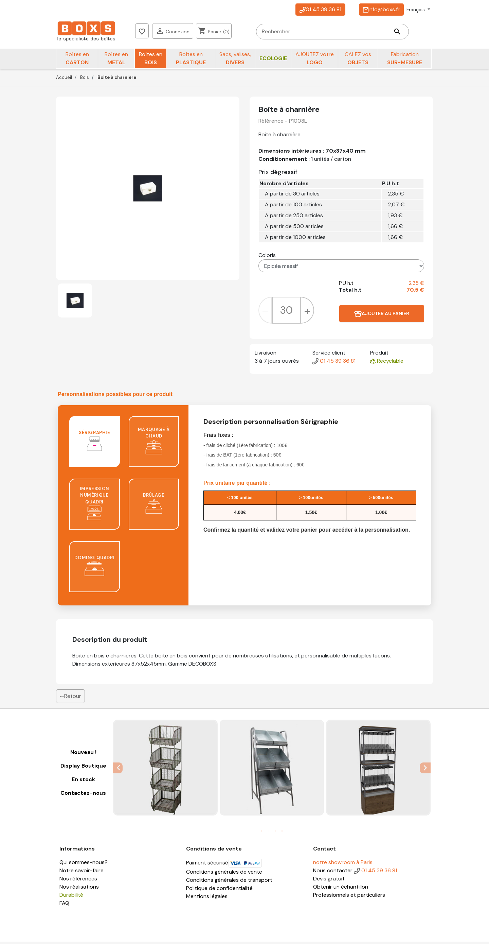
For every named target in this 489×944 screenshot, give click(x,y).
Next (426, 770)
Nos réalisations (79, 889)
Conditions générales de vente (224, 874)
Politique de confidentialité (219, 890)
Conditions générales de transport (229, 882)
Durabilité (71, 897)
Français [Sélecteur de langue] (416, 9)
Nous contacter (332, 872)
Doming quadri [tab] (94, 568)
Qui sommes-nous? (83, 864)
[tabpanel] (165, 770)
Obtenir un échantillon (340, 889)
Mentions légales (207, 898)
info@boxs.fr (381, 9)
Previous (118, 770)
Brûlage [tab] (154, 505)
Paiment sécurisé (224, 865)
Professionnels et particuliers (349, 897)
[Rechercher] (221, 32)
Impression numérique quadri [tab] (94, 505)
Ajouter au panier (381, 316)
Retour (70, 698)
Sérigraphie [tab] (94, 443)
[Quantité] (286, 313)
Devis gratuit (329, 881)
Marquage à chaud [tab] (154, 443)
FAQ (64, 905)
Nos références (78, 881)
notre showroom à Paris (343, 864)
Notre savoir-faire (81, 872)
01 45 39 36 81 (320, 9)
